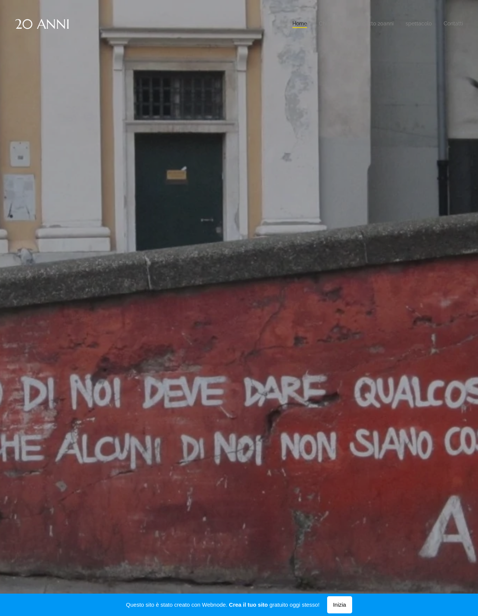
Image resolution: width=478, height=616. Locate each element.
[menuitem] (417, 24)
